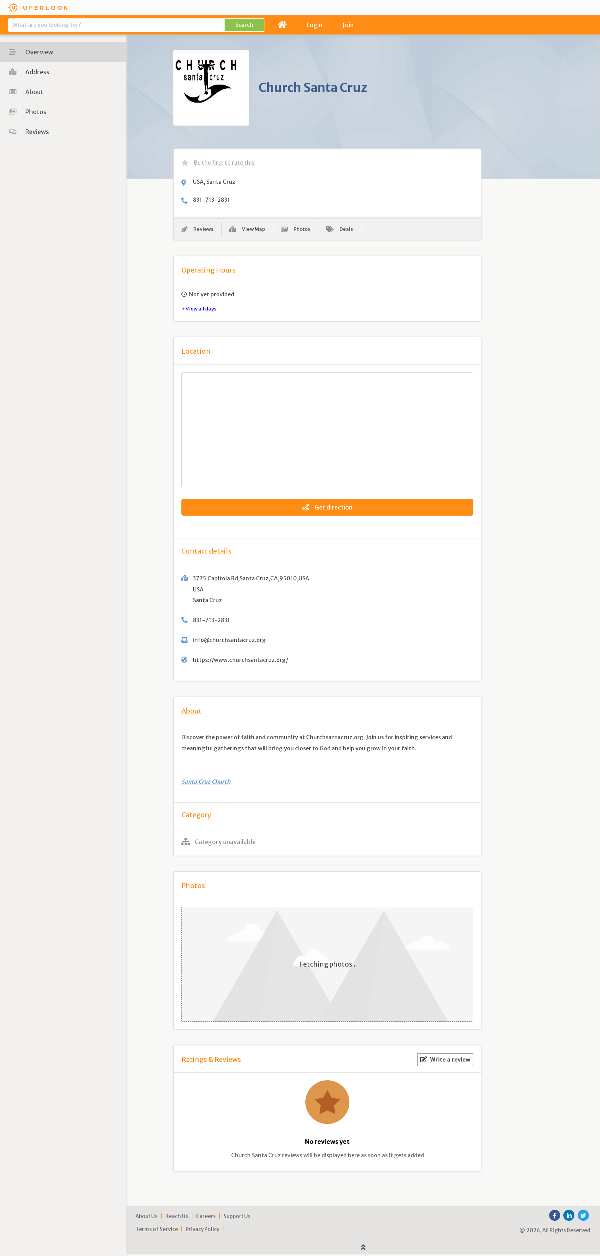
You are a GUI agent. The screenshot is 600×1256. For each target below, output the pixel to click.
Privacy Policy (202, 1230)
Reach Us (176, 1217)
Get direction (327, 508)
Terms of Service (156, 1230)
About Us (146, 1217)
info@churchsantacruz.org (229, 641)
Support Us (237, 1217)
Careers (206, 1217)
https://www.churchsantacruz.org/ (240, 661)
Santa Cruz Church (205, 782)
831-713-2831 (211, 199)
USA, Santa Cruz (214, 181)
